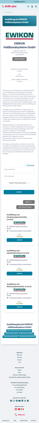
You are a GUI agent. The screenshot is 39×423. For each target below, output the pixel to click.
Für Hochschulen (19, 387)
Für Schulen (19, 390)
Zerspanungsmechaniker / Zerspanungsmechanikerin (19, 336)
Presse (20, 370)
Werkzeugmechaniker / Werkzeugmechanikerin (19, 333)
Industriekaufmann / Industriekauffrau (19, 330)
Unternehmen (8, 12)
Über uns (19, 355)
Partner (19, 360)
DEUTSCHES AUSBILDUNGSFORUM (19, 377)
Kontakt (33, 420)
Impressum (5, 420)
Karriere (19, 357)
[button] (36, 6)
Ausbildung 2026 (19, 1)
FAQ (19, 362)
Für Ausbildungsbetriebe (19, 385)
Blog (19, 372)
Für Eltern (19, 392)
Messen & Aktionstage (19, 375)
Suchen (18, 192)
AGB (15, 420)
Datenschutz (24, 420)
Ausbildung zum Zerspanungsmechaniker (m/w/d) (17, 217)
